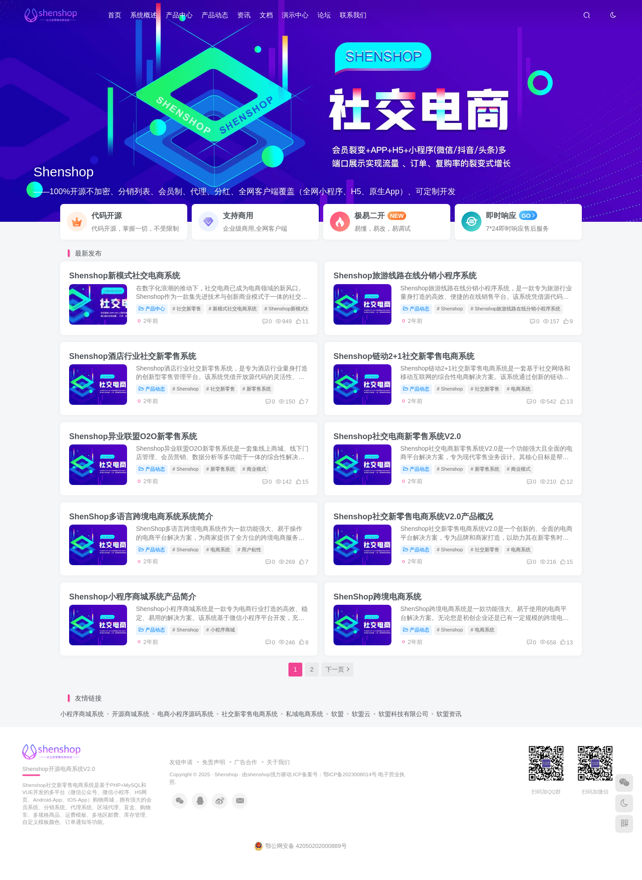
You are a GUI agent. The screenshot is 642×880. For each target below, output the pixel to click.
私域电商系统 (304, 713)
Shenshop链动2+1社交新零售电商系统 (403, 356)
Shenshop (226, 774)
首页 (114, 15)
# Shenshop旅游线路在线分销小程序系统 (515, 308)
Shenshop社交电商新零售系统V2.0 (397, 436)
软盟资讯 (448, 713)
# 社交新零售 (187, 308)
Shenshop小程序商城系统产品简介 (132, 596)
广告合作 (245, 762)
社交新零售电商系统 (250, 713)
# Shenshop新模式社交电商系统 (299, 308)
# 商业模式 (254, 469)
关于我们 (278, 762)
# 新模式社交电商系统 (233, 308)
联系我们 (353, 15)
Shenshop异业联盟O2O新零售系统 (133, 436)
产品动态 (215, 15)
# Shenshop (450, 308)
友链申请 (181, 762)
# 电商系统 (519, 388)
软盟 (337, 713)
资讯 (244, 15)
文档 (266, 15)
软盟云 (361, 713)
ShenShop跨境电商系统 (377, 596)
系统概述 (143, 15)
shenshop (258, 774)
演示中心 (295, 15)
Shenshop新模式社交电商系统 (124, 275)
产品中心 (179, 15)
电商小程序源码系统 (185, 713)
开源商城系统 (130, 713)
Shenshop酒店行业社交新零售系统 (132, 356)
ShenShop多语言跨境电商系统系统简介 (141, 516)
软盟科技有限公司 (403, 713)
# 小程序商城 (220, 629)
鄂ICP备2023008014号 (350, 774)
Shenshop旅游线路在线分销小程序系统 (405, 275)
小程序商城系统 (82, 713)
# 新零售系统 (257, 388)
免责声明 (213, 762)
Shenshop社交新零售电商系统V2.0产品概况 (413, 516)
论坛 (324, 15)
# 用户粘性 (249, 549)
